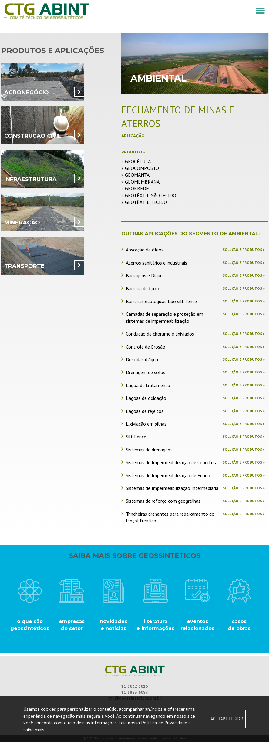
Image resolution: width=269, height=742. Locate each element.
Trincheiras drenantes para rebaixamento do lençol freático (170, 517)
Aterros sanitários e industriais (156, 263)
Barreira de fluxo (142, 288)
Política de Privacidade (164, 723)
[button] (260, 10)
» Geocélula (136, 161)
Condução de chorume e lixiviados (160, 334)
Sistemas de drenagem (149, 450)
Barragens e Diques (145, 275)
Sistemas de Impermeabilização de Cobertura (171, 462)
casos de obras (239, 625)
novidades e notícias (113, 625)
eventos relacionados (197, 625)
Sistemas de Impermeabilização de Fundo (168, 475)
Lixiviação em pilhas (146, 424)
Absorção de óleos (144, 250)
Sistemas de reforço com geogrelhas (163, 501)
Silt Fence (136, 436)
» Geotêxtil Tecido (144, 202)
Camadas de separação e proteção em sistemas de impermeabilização (164, 317)
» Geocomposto (140, 168)
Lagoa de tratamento (148, 385)
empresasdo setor (72, 625)
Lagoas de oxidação (146, 398)
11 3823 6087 (134, 692)
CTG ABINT (67, 11)
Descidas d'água (142, 359)
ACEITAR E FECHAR (226, 719)
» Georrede (135, 188)
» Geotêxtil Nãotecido (148, 195)
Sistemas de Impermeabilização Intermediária (172, 488)
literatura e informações (155, 625)
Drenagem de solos (145, 372)
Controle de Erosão (145, 347)
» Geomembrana (140, 182)
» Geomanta (135, 175)
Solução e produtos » (244, 249)
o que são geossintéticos (29, 625)
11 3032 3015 (134, 686)
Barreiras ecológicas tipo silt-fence (161, 301)
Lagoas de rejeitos (144, 411)
